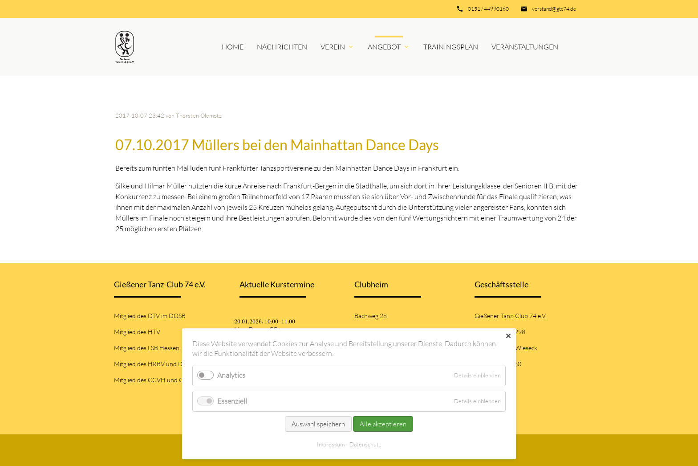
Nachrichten (282, 46)
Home (232, 46)
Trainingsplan (450, 46)
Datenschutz (365, 444)
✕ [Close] (508, 335)
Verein (333, 46)
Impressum (331, 444)
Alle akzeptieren (383, 424)
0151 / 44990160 (488, 8)
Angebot (384, 46)
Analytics (231, 375)
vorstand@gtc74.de (554, 8)
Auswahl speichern (318, 424)
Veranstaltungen (524, 46)
